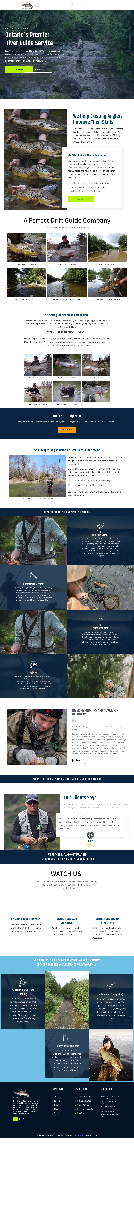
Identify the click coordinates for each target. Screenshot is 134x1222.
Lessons (63, 5)
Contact (110, 5)
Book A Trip (14, 69)
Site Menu (98, 5)
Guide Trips (52, 5)
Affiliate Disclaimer (70, 1220)
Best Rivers (76, 5)
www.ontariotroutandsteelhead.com (102, 815)
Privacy (50, 1220)
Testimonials (86, 5)
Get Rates (76, 200)
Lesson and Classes (90, 487)
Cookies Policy (58, 1220)
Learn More (34, 69)
